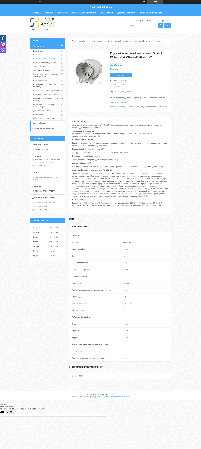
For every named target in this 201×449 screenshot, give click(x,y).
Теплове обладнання (41, 70)
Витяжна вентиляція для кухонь (45, 63)
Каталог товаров (39, 46)
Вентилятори (38, 55)
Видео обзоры (38, 123)
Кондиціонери (38, 51)
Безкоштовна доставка (123, 92)
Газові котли (38, 115)
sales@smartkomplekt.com (45, 203)
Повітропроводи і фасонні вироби (46, 94)
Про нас (49, 13)
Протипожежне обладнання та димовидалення (45, 75)
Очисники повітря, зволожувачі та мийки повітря (46, 106)
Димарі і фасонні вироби (42, 111)
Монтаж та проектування (83, 13)
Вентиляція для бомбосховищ (45, 118)
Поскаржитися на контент (100, 397)
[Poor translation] (9, 412)
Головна (36, 13)
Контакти (62, 13)
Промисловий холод (41, 80)
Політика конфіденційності (119, 397)
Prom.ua (112, 394)
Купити (121, 75)
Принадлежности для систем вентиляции (44, 85)
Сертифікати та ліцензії (151, 13)
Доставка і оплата (126, 13)
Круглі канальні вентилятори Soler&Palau (96, 41)
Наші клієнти (106, 13)
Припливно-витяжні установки (45, 59)
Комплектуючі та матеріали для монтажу (45, 99)
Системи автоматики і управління (46, 90)
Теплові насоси (39, 66)
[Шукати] (160, 25)
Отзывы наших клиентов (43, 128)
